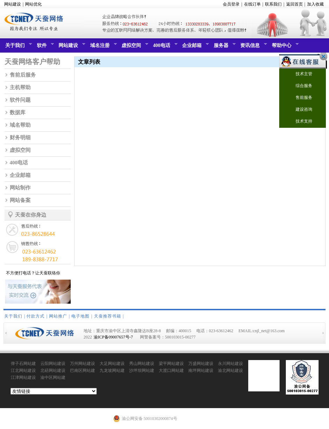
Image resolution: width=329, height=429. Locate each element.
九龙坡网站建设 (112, 371)
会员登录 (231, 4)
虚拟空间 (134, 47)
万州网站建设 (82, 363)
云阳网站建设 (52, 363)
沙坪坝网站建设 (141, 371)
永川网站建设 (230, 363)
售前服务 (299, 98)
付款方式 (35, 316)
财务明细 (20, 137)
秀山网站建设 (141, 363)
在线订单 (252, 4)
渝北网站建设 (230, 370)
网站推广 (58, 316)
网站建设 (12, 4)
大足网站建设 (112, 363)
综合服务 (299, 86)
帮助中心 (284, 47)
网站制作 (20, 187)
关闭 (322, 56)
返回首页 (294, 4)
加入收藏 (315, 4)
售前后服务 (23, 75)
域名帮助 (20, 125)
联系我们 (273, 4)
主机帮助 (20, 87)
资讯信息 (252, 47)
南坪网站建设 (200, 370)
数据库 (17, 112)
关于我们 (17, 47)
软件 (44, 47)
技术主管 (299, 74)
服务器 (224, 47)
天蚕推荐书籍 (107, 316)
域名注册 (102, 47)
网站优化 (33, 4)
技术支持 (299, 121)
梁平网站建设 (171, 363)
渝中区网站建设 (52, 378)
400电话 (164, 47)
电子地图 (80, 316)
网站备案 (20, 200)
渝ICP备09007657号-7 (113, 337)
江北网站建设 (23, 370)
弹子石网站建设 (23, 364)
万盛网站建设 (200, 363)
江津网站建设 (23, 377)
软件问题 (20, 100)
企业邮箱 (194, 47)
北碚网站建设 (52, 370)
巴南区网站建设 (82, 371)
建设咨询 (299, 110)
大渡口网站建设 (171, 371)
